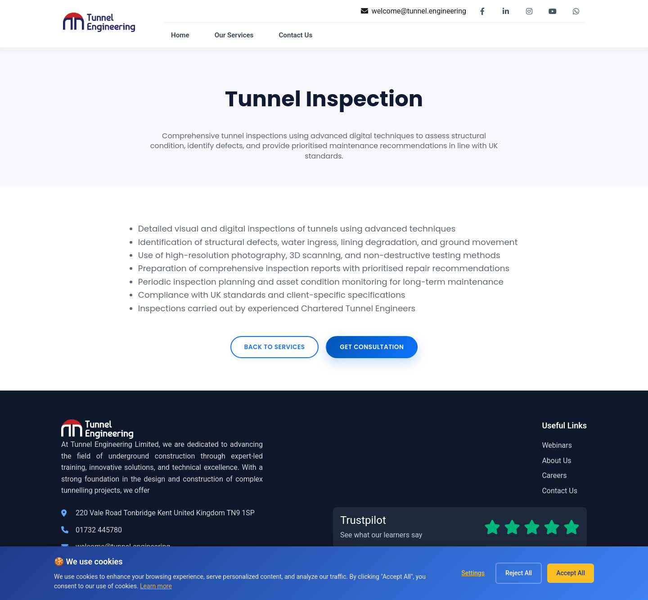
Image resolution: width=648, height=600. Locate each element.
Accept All (570, 573)
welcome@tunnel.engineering (419, 11)
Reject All (518, 573)
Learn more (156, 586)
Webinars (557, 445)
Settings (473, 573)
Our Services (234, 35)
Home (180, 35)
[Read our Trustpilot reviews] (460, 527)
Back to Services (274, 347)
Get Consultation (372, 347)
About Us (556, 460)
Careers (554, 475)
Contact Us (295, 35)
